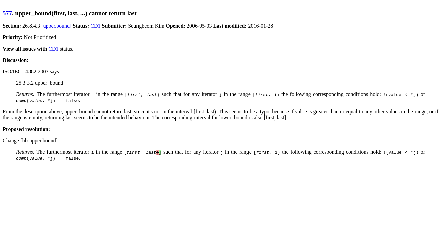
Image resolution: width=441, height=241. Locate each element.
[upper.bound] (56, 26)
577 (7, 13)
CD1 (95, 26)
